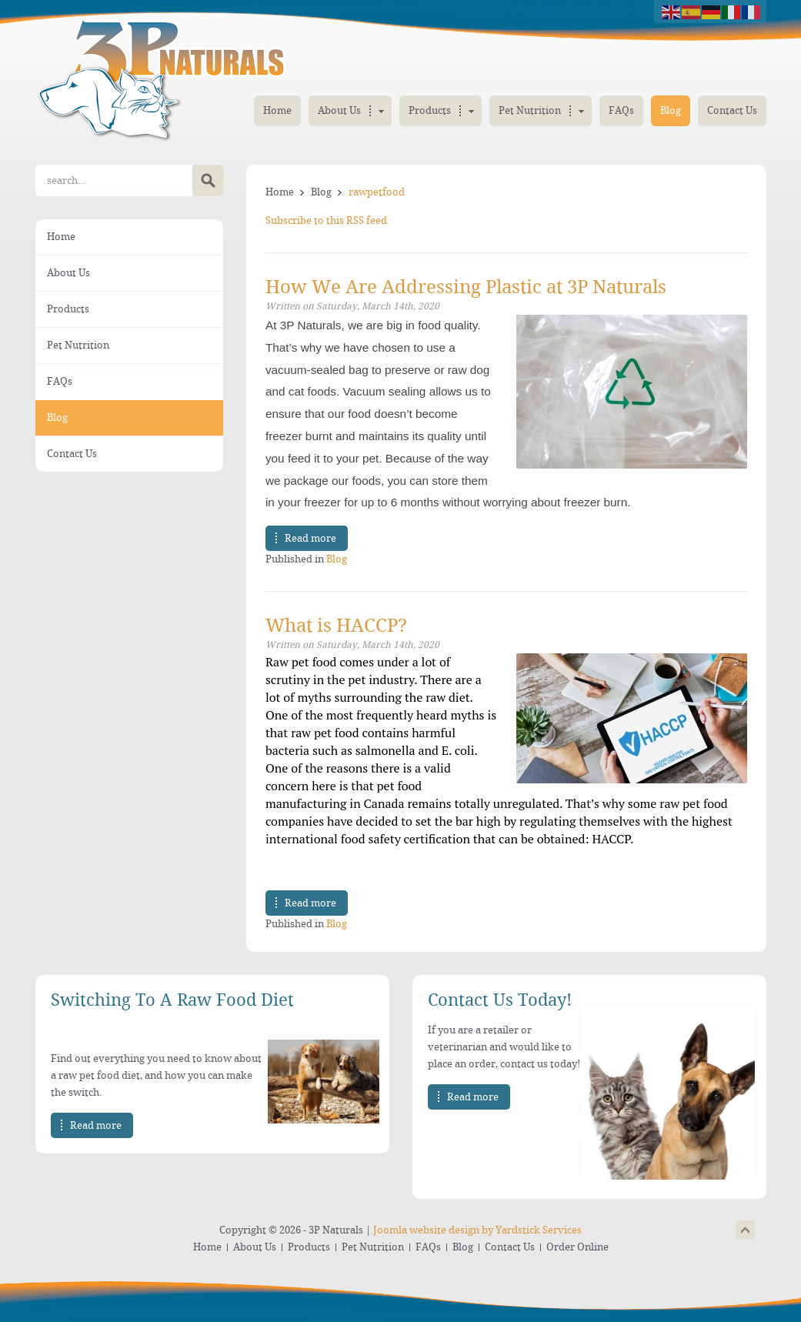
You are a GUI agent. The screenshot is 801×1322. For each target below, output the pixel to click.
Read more (310, 538)
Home (279, 192)
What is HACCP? (336, 625)
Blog (321, 192)
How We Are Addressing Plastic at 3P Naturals (465, 287)
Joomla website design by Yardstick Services (477, 1230)
